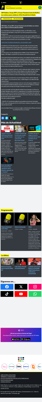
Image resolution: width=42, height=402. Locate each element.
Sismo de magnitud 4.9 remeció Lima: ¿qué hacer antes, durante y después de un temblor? (7, 165)
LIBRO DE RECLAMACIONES (8, 375)
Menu (3, 2)
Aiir (18, 393)
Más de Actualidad (18, 18)
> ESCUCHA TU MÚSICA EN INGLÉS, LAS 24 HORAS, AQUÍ (16, 42)
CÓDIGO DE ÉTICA (6, 382)
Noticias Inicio (6, 18)
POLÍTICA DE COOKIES (7, 380)
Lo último (5, 255)
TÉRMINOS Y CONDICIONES (8, 376)
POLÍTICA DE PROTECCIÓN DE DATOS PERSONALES (15, 378)
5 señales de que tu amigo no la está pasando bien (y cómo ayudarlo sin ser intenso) (34, 133)
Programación (7, 210)
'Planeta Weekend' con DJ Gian (14, 8)
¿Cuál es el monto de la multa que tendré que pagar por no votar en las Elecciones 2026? (21, 133)
